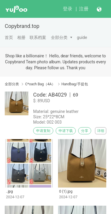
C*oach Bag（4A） (40, 84)
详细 (100, 131)
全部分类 (59, 37)
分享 (84, 131)
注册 (84, 9)
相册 (21, 37)
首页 (9, 37)
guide (82, 37)
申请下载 (66, 131)
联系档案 (38, 37)
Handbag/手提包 (75, 84)
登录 (67, 9)
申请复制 (43, 131)
